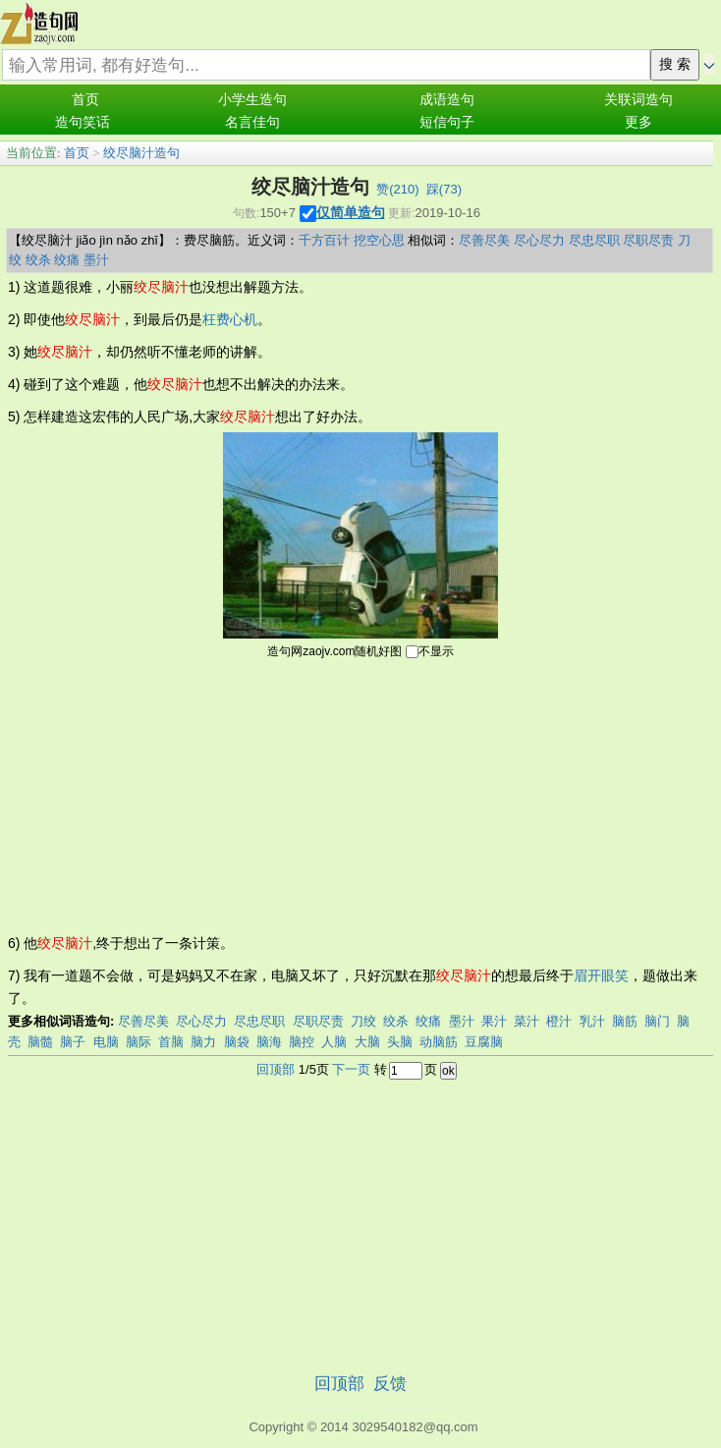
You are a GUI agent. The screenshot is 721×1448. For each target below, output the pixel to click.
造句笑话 (82, 122)
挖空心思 (379, 240)
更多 (638, 122)
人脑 (334, 1041)
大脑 (367, 1041)
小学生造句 (252, 99)
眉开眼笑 (601, 975)
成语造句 (446, 99)
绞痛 (67, 259)
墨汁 (96, 259)
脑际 (138, 1041)
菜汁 (526, 1021)
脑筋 (625, 1021)
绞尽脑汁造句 (141, 152)
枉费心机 (229, 319)
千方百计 (324, 240)
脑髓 (40, 1041)
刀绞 (363, 1021)
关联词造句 (638, 99)
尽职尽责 (648, 240)
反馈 (390, 1383)
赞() (397, 189)
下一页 (351, 1069)
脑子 (72, 1041)
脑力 (203, 1041)
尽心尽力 (539, 240)
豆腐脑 (484, 1041)
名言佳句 (252, 122)
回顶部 (275, 1069)
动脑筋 (438, 1041)
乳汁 (592, 1021)
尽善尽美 (484, 240)
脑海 (269, 1041)
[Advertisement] (360, 795)
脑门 (657, 1021)
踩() (444, 189)
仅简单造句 (350, 212)
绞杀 (38, 259)
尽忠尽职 (594, 240)
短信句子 (446, 122)
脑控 (301, 1041)
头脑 (400, 1041)
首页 (85, 99)
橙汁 (559, 1021)
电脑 (106, 1041)
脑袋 (237, 1041)
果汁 (494, 1021)
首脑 (171, 1041)
